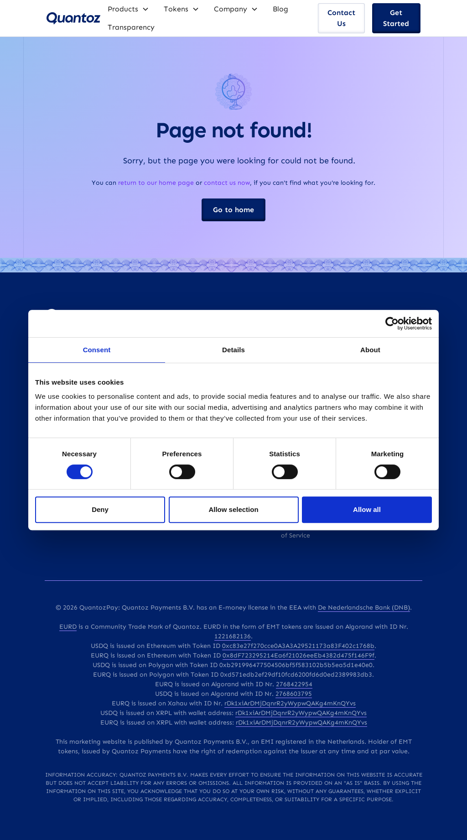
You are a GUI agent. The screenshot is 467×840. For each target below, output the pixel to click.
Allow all (367, 509)
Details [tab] (233, 350)
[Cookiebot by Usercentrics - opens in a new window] (392, 323)
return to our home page (156, 183)
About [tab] (370, 350)
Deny (100, 509)
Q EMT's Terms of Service (303, 530)
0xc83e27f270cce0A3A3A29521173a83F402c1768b (298, 646)
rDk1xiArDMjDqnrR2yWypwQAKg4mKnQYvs (290, 703)
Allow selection (233, 509)
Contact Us (341, 18)
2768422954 (294, 684)
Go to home (233, 209)
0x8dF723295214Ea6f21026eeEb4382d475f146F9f (298, 655)
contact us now (227, 183)
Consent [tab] (97, 350)
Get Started (396, 18)
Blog (280, 9)
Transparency (131, 27)
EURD (68, 627)
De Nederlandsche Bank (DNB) (364, 607)
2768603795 (293, 694)
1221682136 (232, 636)
